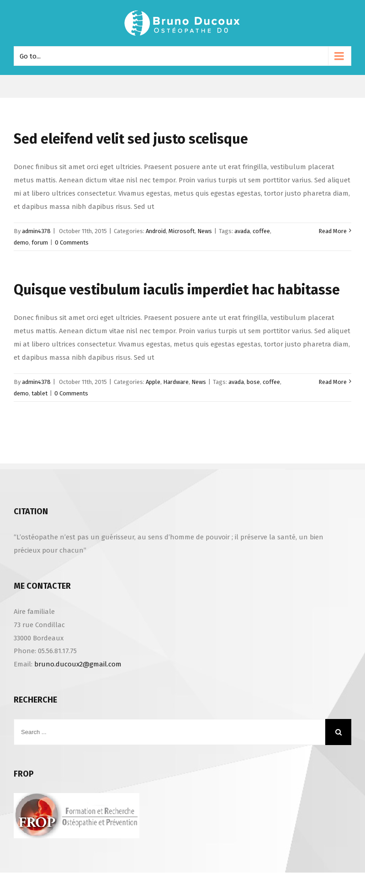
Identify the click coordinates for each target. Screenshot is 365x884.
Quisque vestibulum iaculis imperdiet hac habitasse (177, 290)
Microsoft (182, 231)
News (204, 231)
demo (21, 242)
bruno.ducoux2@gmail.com (78, 664)
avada (242, 231)
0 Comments (72, 242)
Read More (332, 231)
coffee (261, 231)
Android (156, 231)
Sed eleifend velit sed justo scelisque (131, 139)
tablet (40, 393)
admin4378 (36, 231)
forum (40, 242)
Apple (153, 381)
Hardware (176, 381)
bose (253, 381)
